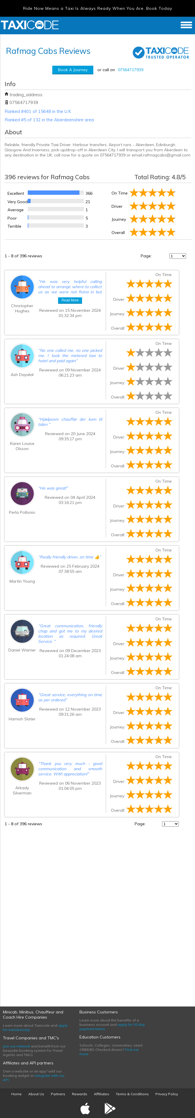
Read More (70, 300)
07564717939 (130, 69)
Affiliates (101, 1094)
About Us (36, 1094)
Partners (58, 1094)
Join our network (16, 1046)
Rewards (79, 1094)
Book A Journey (73, 69)
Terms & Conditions (132, 1094)
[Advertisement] (48, 913)
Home (16, 1094)
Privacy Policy (166, 1094)
